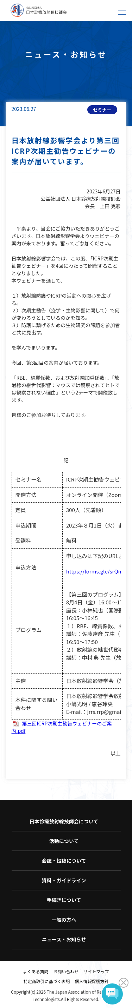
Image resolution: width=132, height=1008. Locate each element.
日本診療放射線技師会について (64, 821)
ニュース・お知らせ (64, 939)
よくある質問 (35, 971)
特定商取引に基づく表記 (46, 981)
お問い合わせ (65, 971)
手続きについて (64, 899)
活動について (64, 840)
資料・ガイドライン (64, 880)
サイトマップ (96, 971)
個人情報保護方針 (92, 981)
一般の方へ (64, 919)
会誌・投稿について (64, 860)
